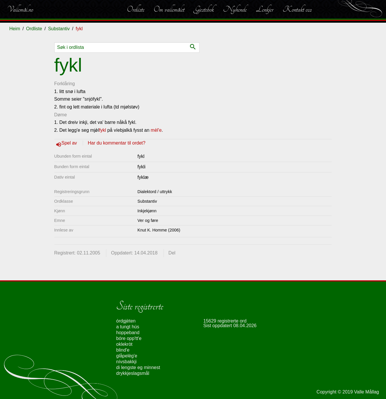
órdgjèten (126, 320)
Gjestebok (204, 9)
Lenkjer (264, 9)
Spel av (70, 142)
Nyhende (235, 9)
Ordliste (135, 9)
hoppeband (127, 332)
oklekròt (124, 344)
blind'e (123, 350)
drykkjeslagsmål (132, 373)
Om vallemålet (169, 9)
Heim (14, 28)
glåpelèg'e (126, 355)
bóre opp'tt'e (128, 338)
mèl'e (156, 130)
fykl (102, 130)
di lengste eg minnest (138, 367)
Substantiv (59, 28)
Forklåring (64, 83)
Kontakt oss (297, 9)
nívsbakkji (126, 361)
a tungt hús (127, 326)
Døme (60, 114)
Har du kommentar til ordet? (116, 142)
